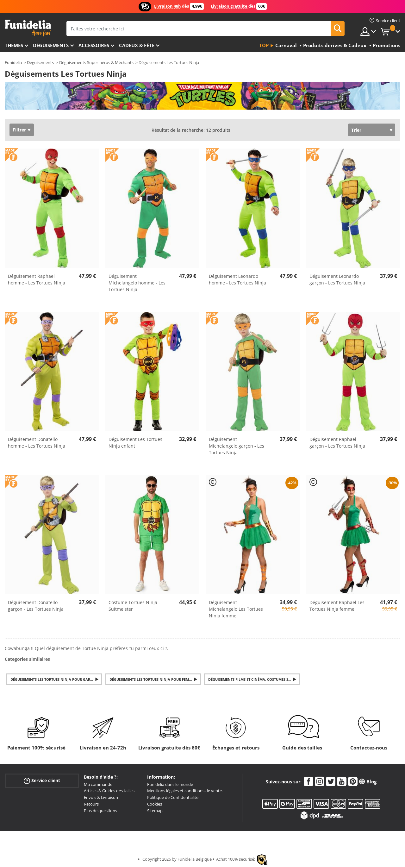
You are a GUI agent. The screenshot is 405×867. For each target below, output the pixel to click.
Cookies (154, 804)
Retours (91, 804)
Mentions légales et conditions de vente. (185, 791)
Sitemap (155, 810)
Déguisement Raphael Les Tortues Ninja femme (336, 605)
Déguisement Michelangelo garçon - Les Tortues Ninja (236, 446)
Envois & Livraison (101, 797)
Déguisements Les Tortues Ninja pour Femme (151, 679)
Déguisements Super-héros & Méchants (96, 62)
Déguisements (51, 45)
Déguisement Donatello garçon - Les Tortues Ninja (36, 605)
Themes (14, 45)
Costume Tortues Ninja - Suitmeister (134, 605)
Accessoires (93, 45)
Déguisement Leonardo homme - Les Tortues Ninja (237, 279)
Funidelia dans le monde (170, 784)
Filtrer (19, 130)
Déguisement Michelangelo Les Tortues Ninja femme (236, 609)
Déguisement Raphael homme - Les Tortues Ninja (36, 279)
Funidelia (13, 62)
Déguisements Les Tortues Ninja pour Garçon (54, 679)
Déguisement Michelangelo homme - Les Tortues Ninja (137, 282)
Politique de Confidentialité (172, 797)
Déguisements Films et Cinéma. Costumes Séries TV (254, 679)
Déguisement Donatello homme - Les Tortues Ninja (36, 442)
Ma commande (98, 784)
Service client (42, 780)
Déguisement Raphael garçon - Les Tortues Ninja (337, 442)
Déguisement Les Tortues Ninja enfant (135, 442)
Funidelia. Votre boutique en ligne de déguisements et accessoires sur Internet (28, 28)
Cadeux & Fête (136, 45)
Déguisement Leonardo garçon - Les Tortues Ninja (337, 279)
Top (264, 45)
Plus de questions (100, 810)
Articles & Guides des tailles (109, 791)
